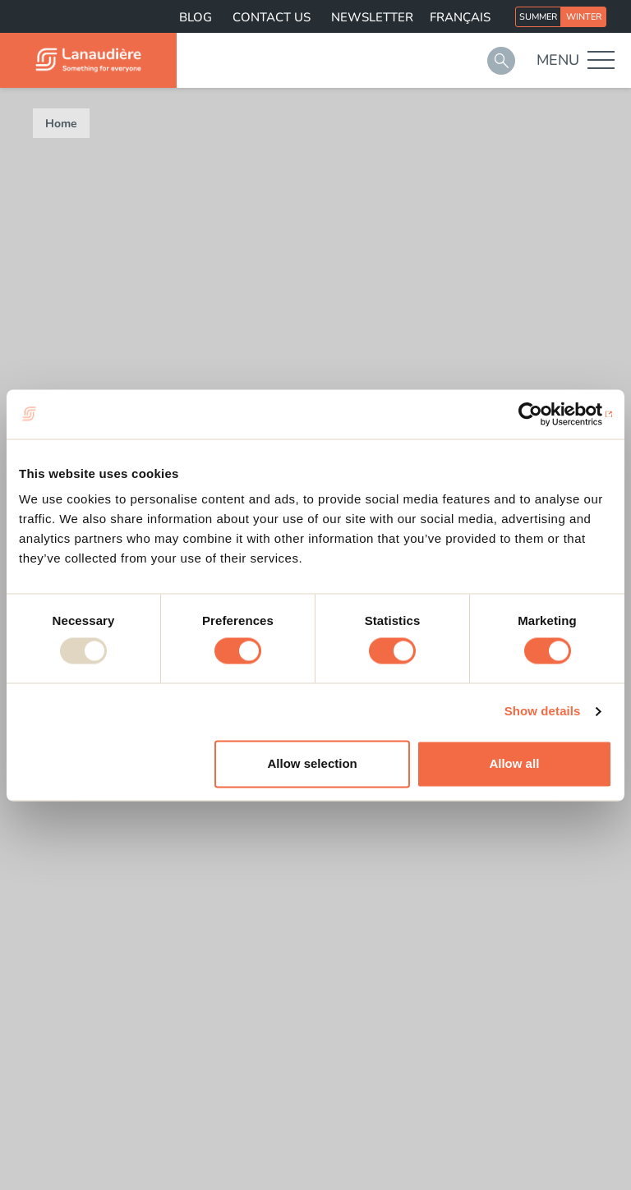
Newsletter (372, 17)
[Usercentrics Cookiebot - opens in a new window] (540, 414)
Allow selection (312, 763)
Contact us (272, 17)
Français (460, 17)
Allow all (514, 763)
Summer (538, 17)
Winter (583, 17)
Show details (542, 712)
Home (61, 123)
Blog (195, 17)
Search (501, 61)
